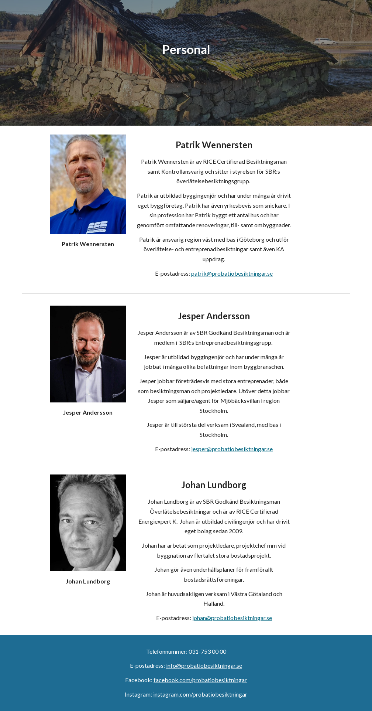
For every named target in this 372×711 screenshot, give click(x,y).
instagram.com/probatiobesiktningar (200, 694)
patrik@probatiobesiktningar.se (232, 273)
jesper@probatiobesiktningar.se (232, 448)
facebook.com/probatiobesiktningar (200, 679)
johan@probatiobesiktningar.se (232, 617)
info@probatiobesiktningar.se (204, 665)
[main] (186, 63)
